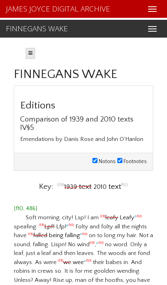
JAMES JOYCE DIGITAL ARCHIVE (58, 9)
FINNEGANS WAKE (37, 28)
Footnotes (132, 161)
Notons (104, 161)
